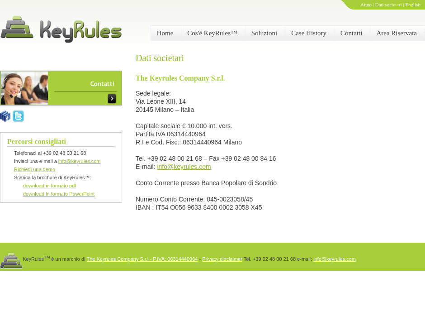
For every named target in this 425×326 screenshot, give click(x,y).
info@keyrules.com (79, 161)
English (412, 4)
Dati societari (388, 4)
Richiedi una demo (34, 169)
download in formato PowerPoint (58, 194)
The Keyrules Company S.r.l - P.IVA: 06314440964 (142, 259)
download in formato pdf (49, 185)
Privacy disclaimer (222, 259)
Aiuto (366, 4)
